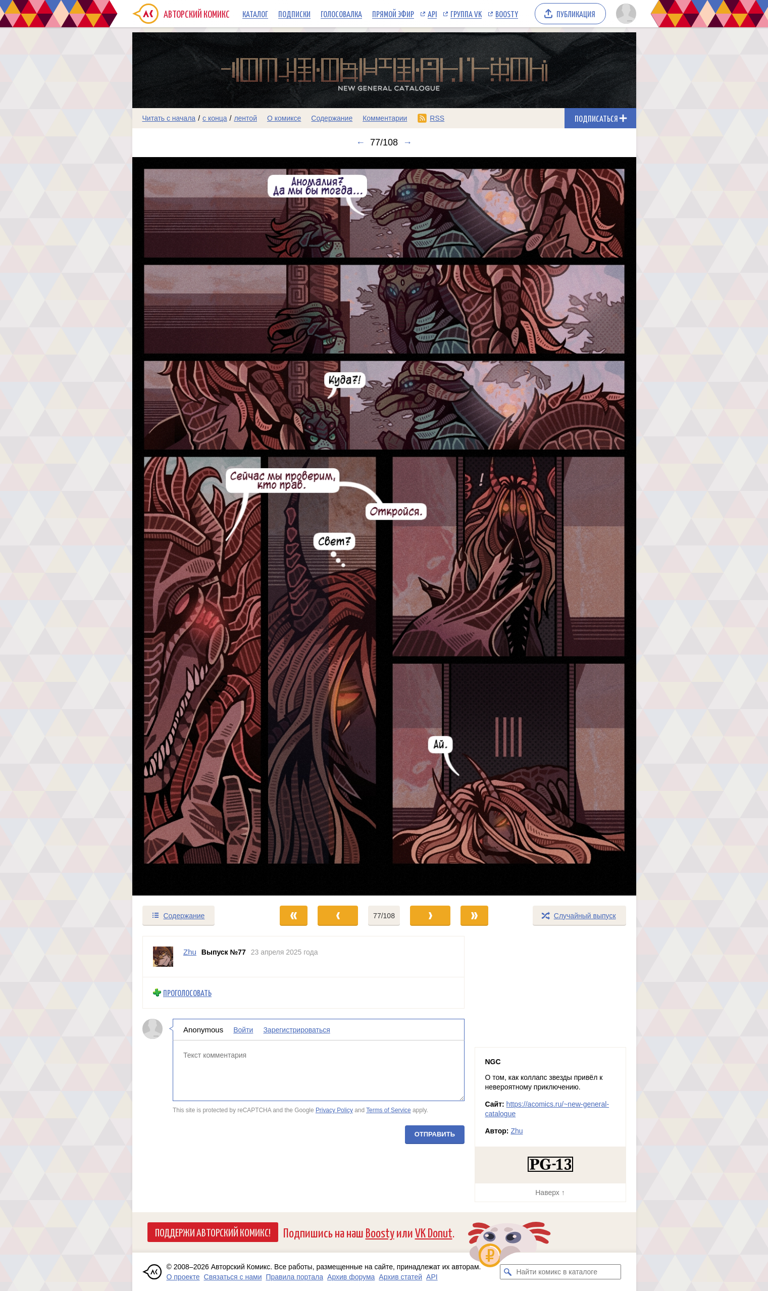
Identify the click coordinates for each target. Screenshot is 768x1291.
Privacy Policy (333, 1110)
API (432, 13)
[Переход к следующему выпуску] (384, 526)
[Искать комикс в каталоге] (507, 1272)
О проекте (183, 1277)
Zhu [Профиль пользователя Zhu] (189, 952)
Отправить (434, 1133)
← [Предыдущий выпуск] (360, 142)
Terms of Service (388, 1110)
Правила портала (294, 1277)
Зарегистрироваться (296, 1029)
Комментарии (385, 118)
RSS (437, 118)
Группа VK (466, 13)
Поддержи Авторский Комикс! (213, 1231)
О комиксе (284, 118)
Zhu (516, 1131)
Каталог (255, 13)
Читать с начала (169, 118)
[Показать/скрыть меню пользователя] (624, 13)
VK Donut (433, 1232)
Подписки (294, 13)
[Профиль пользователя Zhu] (163, 957)
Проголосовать (187, 992)
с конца (214, 118)
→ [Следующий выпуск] (407, 142)
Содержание (331, 118)
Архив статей (400, 1277)
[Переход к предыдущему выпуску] (195, 526)
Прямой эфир (393, 13)
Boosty (506, 13)
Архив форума (351, 1277)
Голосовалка (341, 13)
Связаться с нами (233, 1277)
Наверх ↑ (550, 1192)
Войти (243, 1029)
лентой (245, 118)
